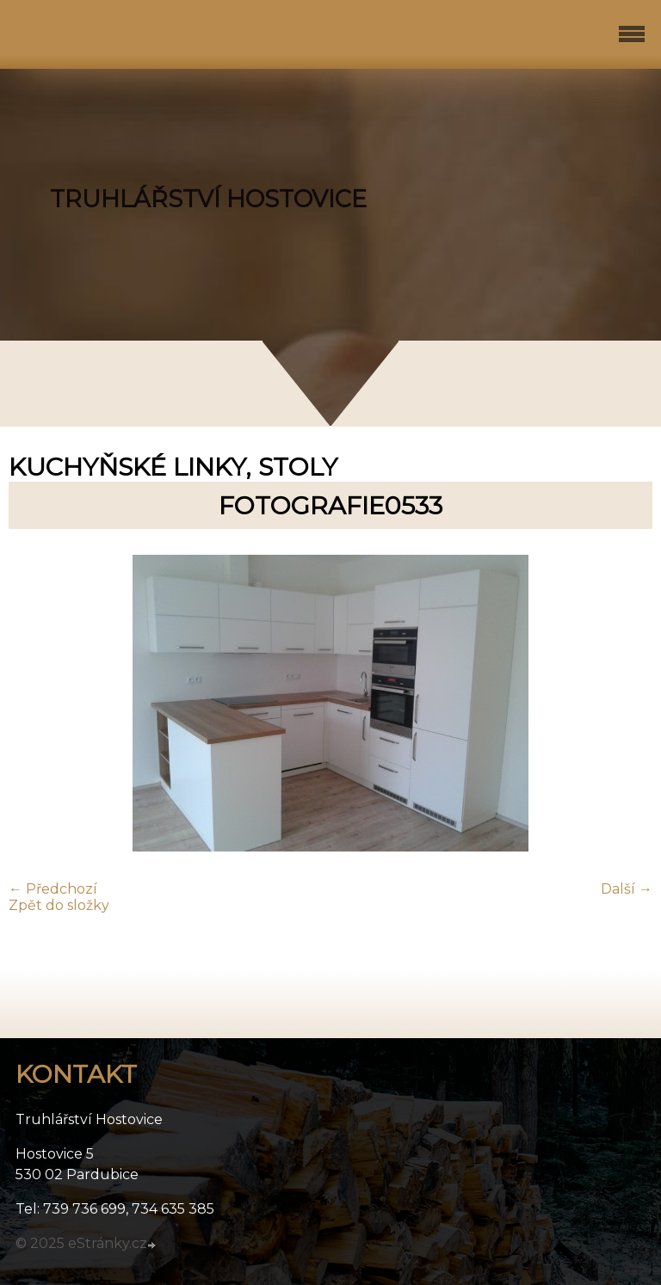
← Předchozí (53, 889)
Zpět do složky (59, 905)
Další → (626, 889)
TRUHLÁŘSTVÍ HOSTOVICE (208, 199)
